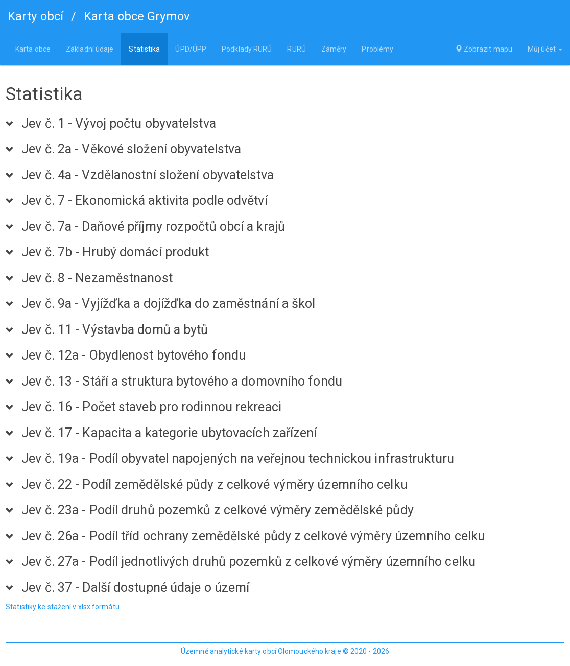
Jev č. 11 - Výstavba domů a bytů (114, 330)
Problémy (377, 49)
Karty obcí (35, 16)
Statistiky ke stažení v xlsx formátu (63, 607)
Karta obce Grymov (137, 16)
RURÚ (296, 49)
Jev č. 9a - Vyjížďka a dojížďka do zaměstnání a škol (168, 304)
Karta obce (33, 49)
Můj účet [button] (545, 49)
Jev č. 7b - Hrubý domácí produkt (115, 252)
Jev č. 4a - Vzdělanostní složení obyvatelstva (147, 175)
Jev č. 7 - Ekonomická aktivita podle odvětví (144, 201)
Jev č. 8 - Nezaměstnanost (97, 278)
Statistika (144, 49)
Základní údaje (89, 49)
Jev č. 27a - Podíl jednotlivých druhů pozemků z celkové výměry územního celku (248, 562)
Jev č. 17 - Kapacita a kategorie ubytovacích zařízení (169, 433)
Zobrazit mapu (484, 49)
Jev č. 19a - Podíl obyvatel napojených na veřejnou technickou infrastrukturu (237, 458)
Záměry (334, 49)
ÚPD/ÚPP (190, 49)
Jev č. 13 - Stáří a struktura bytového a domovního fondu (181, 381)
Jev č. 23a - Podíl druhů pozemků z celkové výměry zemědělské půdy (217, 510)
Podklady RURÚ (247, 49)
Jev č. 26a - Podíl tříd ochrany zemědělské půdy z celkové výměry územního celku (253, 536)
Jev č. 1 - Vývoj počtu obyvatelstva (118, 123)
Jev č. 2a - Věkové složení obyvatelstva (131, 149)
